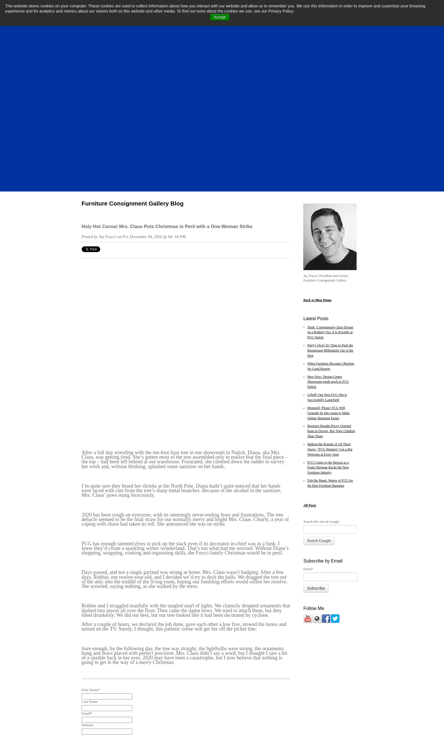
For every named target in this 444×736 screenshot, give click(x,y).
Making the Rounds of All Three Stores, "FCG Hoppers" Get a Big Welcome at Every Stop (329, 299)
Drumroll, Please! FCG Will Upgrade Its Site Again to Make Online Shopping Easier (328, 263)
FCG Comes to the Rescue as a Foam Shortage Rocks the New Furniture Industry (328, 318)
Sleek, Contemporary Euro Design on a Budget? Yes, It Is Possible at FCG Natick (330, 182)
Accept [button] (220, 17)
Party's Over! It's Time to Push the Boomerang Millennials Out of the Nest (330, 201)
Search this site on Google (321, 372)
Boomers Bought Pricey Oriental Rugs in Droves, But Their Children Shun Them (331, 281)
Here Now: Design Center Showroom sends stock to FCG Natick (328, 232)
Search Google (319, 390)
